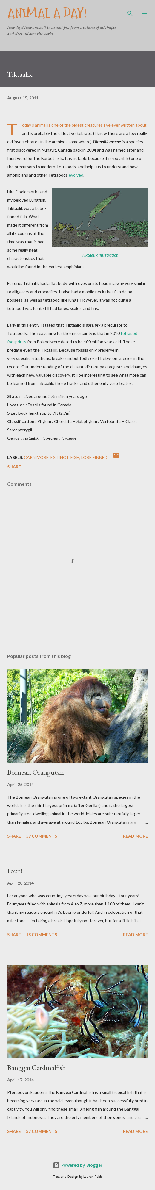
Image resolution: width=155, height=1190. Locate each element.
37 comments (41, 1131)
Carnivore (36, 457)
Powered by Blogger (77, 1165)
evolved (76, 174)
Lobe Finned (94, 457)
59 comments (41, 835)
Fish (74, 457)
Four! (14, 870)
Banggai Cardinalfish (36, 1067)
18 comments (41, 934)
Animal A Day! (47, 13)
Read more (135, 835)
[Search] (129, 10)
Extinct (59, 457)
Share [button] (14, 466)
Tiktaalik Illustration (100, 254)
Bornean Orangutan (35, 772)
